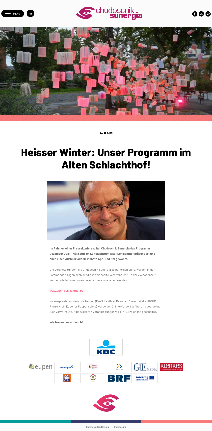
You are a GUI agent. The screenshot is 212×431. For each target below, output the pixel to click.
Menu (12, 13)
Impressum (120, 427)
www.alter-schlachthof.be (66, 290)
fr (30, 13)
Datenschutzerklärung (97, 427)
